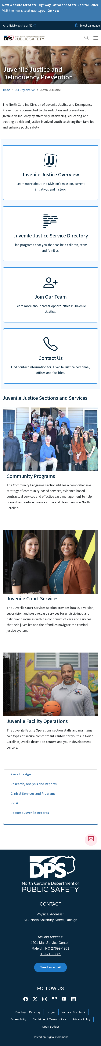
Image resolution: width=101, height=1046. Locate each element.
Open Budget (50, 1026)
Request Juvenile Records (30, 812)
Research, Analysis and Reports (34, 784)
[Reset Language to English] (76, 25)
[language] (90, 25)
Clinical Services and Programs (33, 793)
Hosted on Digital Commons (50, 1037)
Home (6, 90)
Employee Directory (28, 1012)
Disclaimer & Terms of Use (49, 1019)
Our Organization (25, 90)
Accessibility (18, 1019)
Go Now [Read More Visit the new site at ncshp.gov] (53, 10)
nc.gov (51, 1012)
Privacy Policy (81, 1019)
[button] (83, 38)
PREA (14, 803)
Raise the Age (21, 774)
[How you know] (34, 25)
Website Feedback (73, 1012)
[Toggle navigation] (95, 38)
